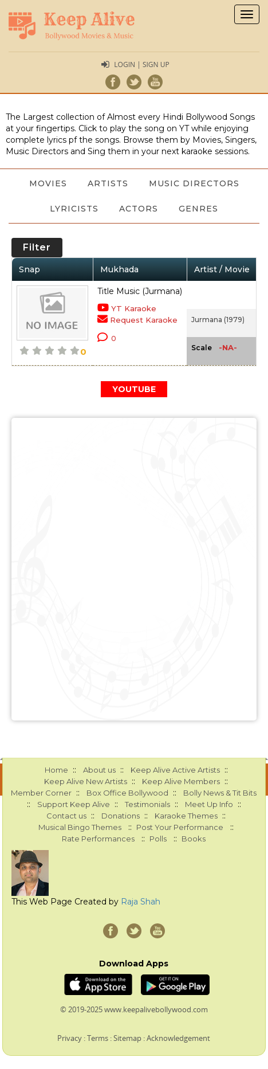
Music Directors (194, 183)
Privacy (69, 1038)
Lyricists (74, 208)
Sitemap (127, 1038)
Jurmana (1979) (218, 319)
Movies (48, 183)
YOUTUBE (134, 389)
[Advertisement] (134, 569)
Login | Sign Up (141, 64)
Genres (198, 208)
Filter (37, 247)
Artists (108, 183)
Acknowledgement (178, 1038)
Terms (97, 1038)
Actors (138, 208)
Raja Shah (140, 901)
